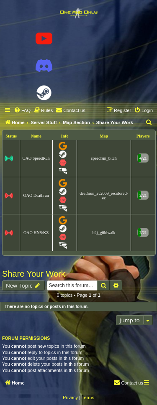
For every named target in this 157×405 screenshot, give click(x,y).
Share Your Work (33, 273)
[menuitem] (22, 110)
